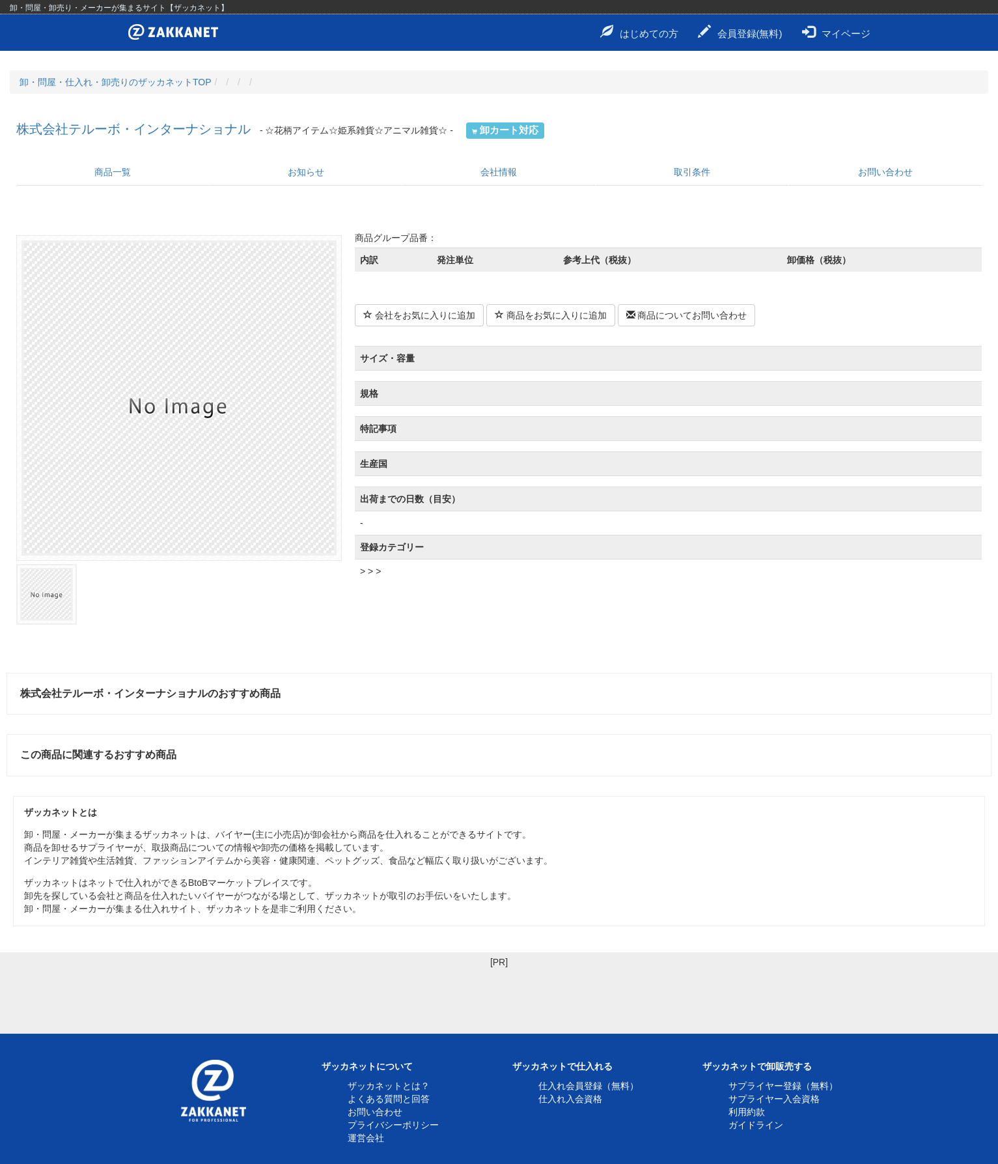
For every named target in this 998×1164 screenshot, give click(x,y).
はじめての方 (639, 32)
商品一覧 (112, 172)
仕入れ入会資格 (570, 1099)
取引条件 (692, 172)
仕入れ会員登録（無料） (588, 1086)
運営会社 (366, 1138)
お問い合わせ (885, 172)
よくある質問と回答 (389, 1099)
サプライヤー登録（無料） (783, 1086)
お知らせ (306, 172)
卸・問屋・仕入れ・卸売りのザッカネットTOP (116, 82)
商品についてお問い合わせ (686, 315)
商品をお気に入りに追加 (551, 315)
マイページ (836, 32)
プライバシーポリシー (393, 1125)
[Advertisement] (499, 998)
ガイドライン (755, 1125)
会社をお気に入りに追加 (419, 315)
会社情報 (498, 172)
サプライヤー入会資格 (774, 1099)
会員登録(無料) (740, 32)
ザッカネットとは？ (389, 1086)
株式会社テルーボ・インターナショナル (133, 129)
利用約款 (746, 1112)
